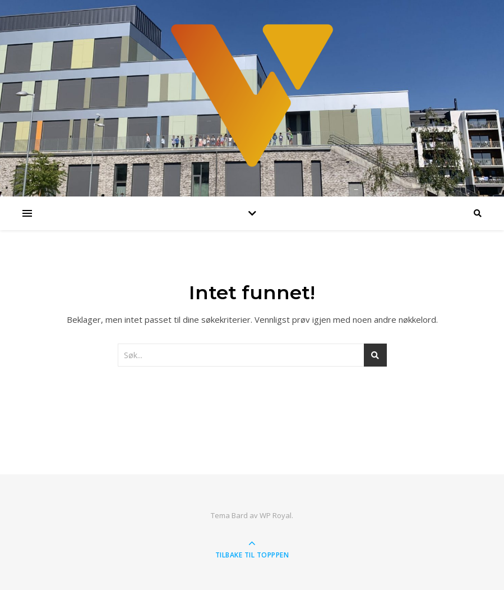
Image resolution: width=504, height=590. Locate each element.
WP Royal (276, 515)
